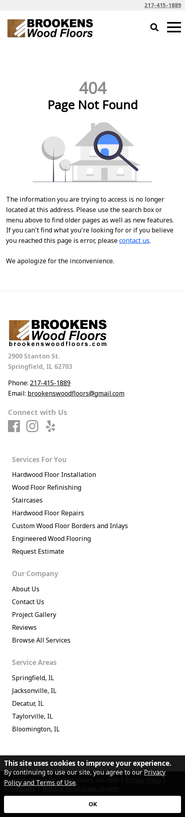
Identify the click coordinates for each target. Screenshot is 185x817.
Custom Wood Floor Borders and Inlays (70, 526)
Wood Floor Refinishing (46, 487)
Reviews (24, 627)
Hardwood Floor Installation (54, 474)
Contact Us (28, 602)
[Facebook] (14, 426)
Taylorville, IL (32, 716)
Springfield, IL (33, 678)
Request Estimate (38, 551)
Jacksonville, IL (34, 690)
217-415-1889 (162, 5)
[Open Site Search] (154, 27)
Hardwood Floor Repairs (48, 513)
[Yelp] (51, 426)
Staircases (27, 500)
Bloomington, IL (36, 729)
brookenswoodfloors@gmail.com (76, 393)
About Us (25, 589)
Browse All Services (41, 640)
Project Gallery (34, 614)
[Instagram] (32, 426)
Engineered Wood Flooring (51, 538)
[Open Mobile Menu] (174, 27)
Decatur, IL (28, 703)
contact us (134, 240)
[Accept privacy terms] (92, 804)
